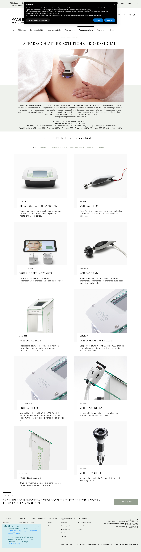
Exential (63, 536)
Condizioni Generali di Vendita (109, 544)
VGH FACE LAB (89, 273)
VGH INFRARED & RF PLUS (96, 340)
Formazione (82, 518)
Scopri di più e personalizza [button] (38, 20)
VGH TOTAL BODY (30, 340)
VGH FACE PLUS (89, 205)
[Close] (38, 526)
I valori (22, 518)
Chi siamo (6, 522)
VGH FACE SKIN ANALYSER (35, 273)
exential (102, 148)
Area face (64, 533)
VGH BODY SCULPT (91, 472)
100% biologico (23, 522)
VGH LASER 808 (29, 407)
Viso (32, 522)
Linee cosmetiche (38, 518)
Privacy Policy (64, 544)
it (130, 15)
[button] (114, 4)
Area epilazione (65, 529)
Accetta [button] (109, 20)
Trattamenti (53, 518)
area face (91, 148)
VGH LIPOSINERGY (91, 407)
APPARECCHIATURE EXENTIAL (38, 205)
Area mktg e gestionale (84, 522)
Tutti (34, 148)
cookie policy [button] (87, 10)
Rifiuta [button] (98, 20)
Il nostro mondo (9, 518)
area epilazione (77, 148)
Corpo (50, 522)
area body (44, 148)
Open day (80, 529)
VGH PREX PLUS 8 (30, 477)
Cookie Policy (74, 544)
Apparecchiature (68, 518)
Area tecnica (81, 526)
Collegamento (14, 544)
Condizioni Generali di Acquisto (89, 544)
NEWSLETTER (8, 495)
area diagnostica (59, 148)
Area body (64, 522)
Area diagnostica (66, 526)
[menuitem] (12, 30)
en (134, 15)
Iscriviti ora (126, 501)
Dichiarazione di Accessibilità (129, 544)
